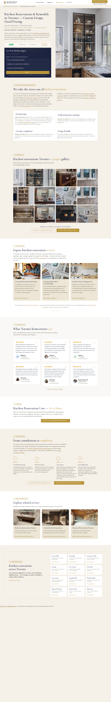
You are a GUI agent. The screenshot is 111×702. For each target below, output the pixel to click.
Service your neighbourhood (8, 606)
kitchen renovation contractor (30, 98)
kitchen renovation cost (42, 33)
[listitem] (58, 559)
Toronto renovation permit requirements (39, 448)
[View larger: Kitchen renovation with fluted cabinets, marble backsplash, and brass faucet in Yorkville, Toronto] (87, 195)
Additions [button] (50, 2)
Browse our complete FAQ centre (60, 646)
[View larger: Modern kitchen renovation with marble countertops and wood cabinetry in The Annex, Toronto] (45, 195)
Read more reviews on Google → (55, 389)
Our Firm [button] (70, 2)
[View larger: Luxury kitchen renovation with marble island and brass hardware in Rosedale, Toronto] (66, 177)
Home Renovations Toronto (11, 6)
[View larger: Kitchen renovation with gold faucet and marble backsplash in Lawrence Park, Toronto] (87, 177)
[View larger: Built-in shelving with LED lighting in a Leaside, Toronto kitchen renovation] (23, 195)
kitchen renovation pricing (26, 122)
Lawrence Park (25, 379)
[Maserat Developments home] (10, 2)
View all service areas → (15, 580)
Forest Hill (53, 357)
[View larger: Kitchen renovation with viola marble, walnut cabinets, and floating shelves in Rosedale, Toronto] (45, 214)
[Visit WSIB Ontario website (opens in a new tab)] (11, 44)
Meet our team (26, 106)
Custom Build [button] (40, 2)
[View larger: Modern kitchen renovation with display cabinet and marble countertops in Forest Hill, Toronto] (34, 177)
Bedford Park (82, 381)
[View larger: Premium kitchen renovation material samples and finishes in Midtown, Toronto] (66, 195)
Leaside (53, 381)
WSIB (19, 35)
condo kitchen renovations (31, 305)
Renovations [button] (60, 2)
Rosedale (24, 357)
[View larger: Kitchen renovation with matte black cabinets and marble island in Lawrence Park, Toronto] (66, 214)
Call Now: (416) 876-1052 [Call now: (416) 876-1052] (99, 4)
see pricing (42, 258)
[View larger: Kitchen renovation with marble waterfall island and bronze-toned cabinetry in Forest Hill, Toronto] (23, 214)
